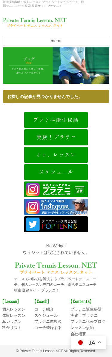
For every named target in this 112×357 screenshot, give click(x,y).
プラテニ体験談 (48, 321)
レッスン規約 (82, 327)
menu (56, 40)
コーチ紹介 (44, 309)
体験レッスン (13, 315)
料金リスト (12, 327)
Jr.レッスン (12, 321)
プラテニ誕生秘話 (86, 309)
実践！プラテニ (84, 315)
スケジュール (46, 315)
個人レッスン (13, 309)
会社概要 (97, 4)
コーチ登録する (48, 327)
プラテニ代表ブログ (87, 321)
